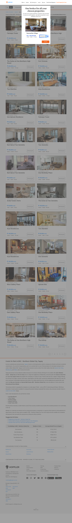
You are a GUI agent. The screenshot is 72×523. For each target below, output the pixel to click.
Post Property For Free (61, 2)
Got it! (45, 41)
